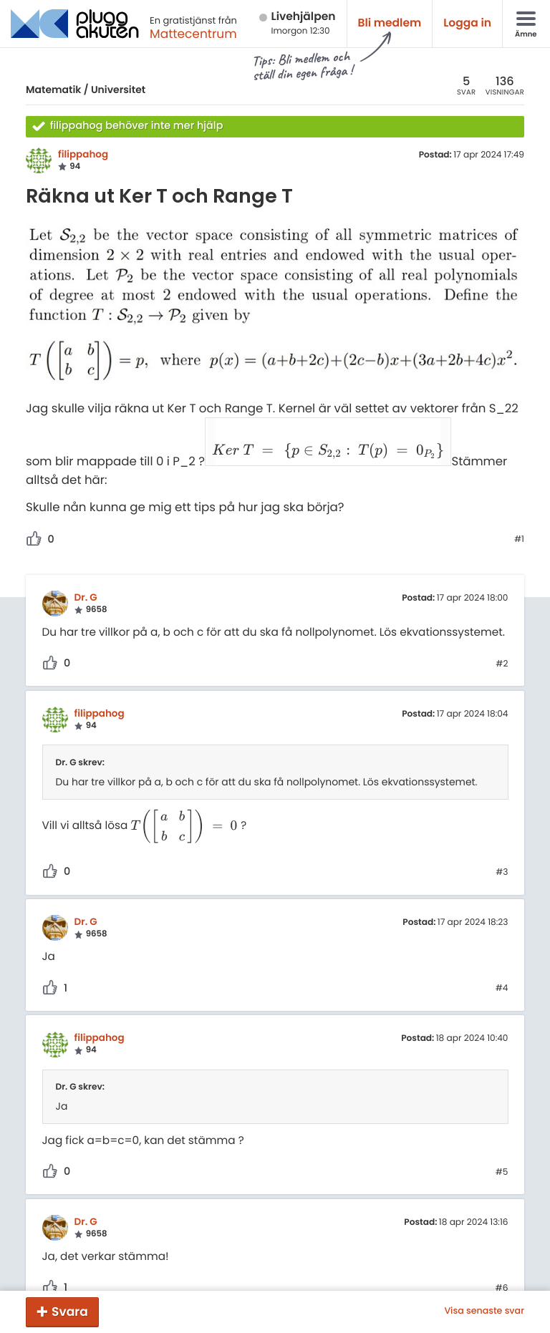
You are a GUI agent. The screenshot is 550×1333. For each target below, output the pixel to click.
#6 (502, 1253)
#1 (519, 504)
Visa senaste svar (484, 1311)
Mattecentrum (193, 33)
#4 (502, 953)
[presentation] (285, 444)
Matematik (53, 89)
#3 (502, 837)
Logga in (467, 23)
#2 (502, 629)
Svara (70, 1311)
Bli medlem (390, 23)
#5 (502, 1137)
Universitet (118, 89)
